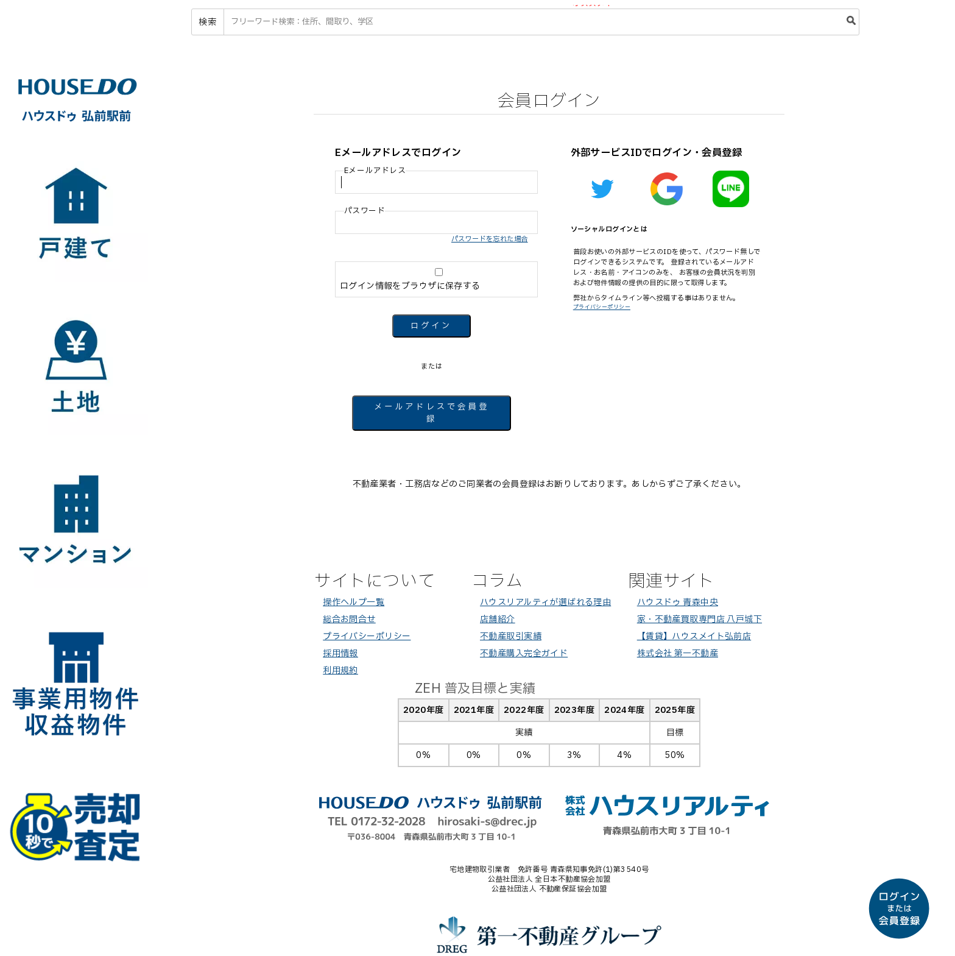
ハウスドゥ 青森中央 (677, 602)
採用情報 (340, 653)
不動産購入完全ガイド (524, 653)
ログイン (432, 326)
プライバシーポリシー (601, 307)
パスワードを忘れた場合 (489, 239)
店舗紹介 (497, 619)
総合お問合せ (349, 619)
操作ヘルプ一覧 (353, 602)
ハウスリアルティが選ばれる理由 (545, 602)
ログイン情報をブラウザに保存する (437, 280)
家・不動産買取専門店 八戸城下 (699, 619)
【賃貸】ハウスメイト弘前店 (694, 636)
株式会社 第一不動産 (677, 653)
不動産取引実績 (510, 636)
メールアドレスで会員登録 (431, 413)
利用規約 (340, 670)
